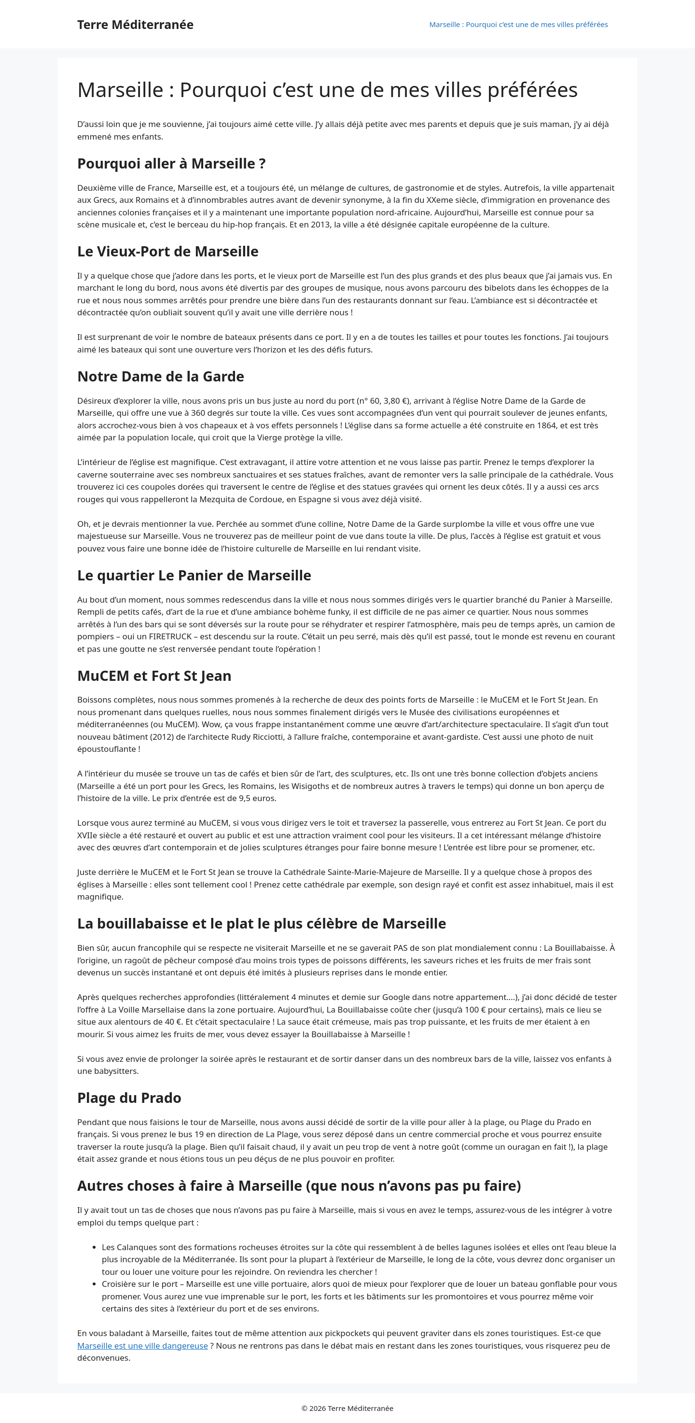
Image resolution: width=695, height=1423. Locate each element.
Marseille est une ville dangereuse (142, 1345)
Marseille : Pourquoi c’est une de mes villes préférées (518, 24)
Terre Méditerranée (135, 24)
